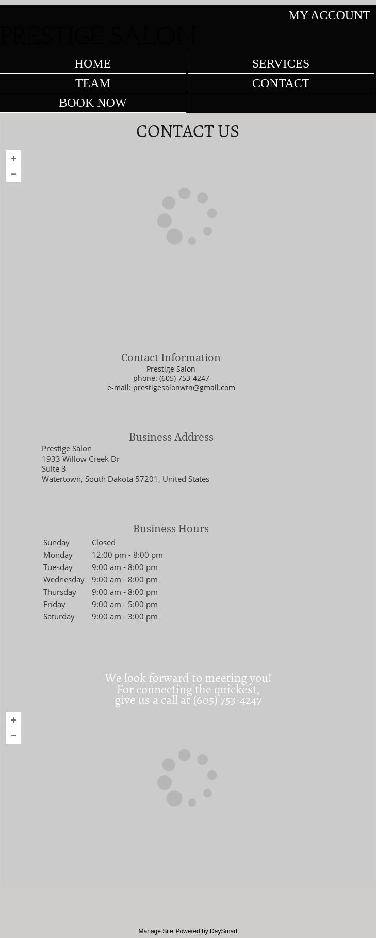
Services (280, 63)
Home (93, 63)
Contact (280, 83)
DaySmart (223, 931)
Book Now (92, 102)
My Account (329, 15)
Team (92, 83)
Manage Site (156, 931)
